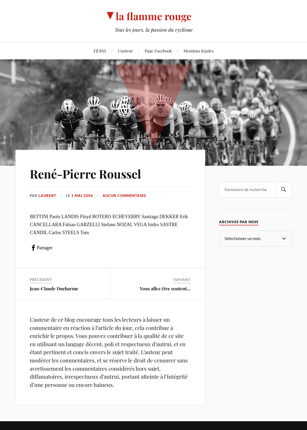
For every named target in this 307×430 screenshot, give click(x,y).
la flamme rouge (153, 16)
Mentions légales (198, 50)
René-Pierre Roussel (85, 173)
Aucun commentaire (124, 195)
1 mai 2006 (82, 195)
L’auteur (125, 50)
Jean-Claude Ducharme (54, 288)
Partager (44, 247)
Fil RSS (100, 50)
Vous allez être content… (165, 288)
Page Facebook (158, 50)
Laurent (47, 195)
